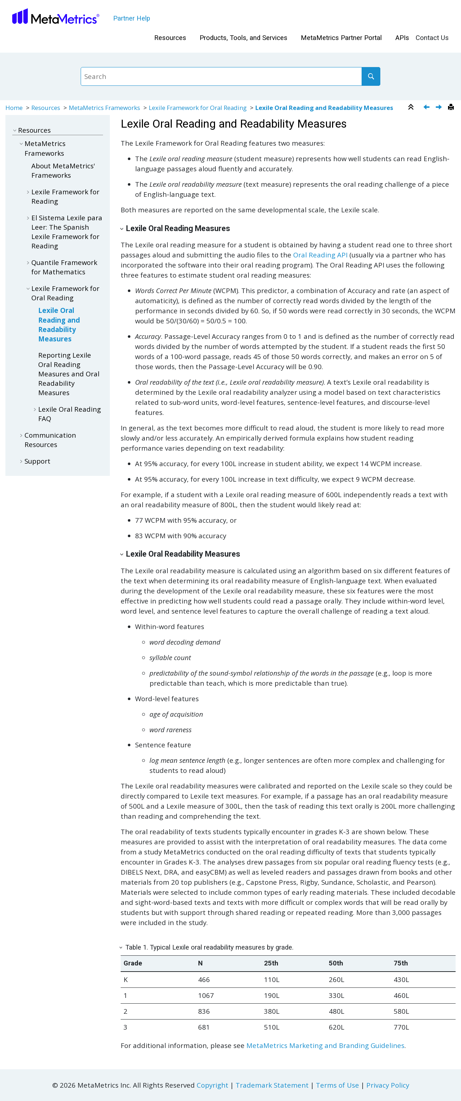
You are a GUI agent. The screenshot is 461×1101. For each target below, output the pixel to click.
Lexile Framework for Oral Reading (198, 107)
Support (37, 460)
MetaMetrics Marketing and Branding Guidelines (325, 1045)
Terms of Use (337, 1084)
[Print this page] (451, 107)
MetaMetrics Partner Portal (341, 38)
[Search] (371, 76)
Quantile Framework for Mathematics (64, 267)
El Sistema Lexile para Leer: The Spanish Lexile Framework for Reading (66, 231)
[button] (15, 130)
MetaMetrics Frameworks (104, 107)
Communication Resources (50, 439)
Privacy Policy (387, 1084)
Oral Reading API (320, 254)
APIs (402, 38)
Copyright (212, 1084)
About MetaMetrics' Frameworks (63, 170)
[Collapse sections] (411, 107)
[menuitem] (170, 38)
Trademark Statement (272, 1084)
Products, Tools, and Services (243, 38)
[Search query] (230, 76)
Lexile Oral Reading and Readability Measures (324, 107)
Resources (170, 38)
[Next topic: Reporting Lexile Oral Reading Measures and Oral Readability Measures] (439, 107)
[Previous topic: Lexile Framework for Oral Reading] (427, 107)
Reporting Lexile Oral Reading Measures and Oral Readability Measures (68, 373)
